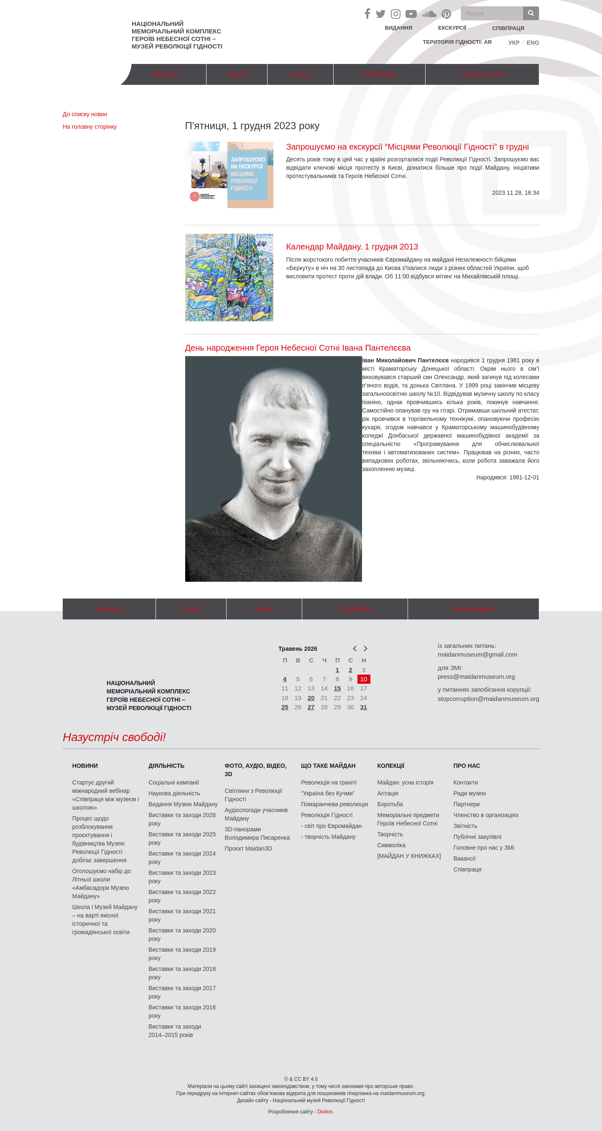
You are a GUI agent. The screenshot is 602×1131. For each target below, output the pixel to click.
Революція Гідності (326, 815)
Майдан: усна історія (405, 782)
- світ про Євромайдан (331, 826)
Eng (533, 42)
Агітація (387, 793)
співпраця (508, 28)
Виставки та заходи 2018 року (182, 973)
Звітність (465, 826)
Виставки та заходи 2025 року (182, 838)
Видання (399, 28)
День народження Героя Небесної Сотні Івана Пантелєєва (298, 347)
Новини (85, 765)
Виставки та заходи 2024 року (182, 857)
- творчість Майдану (328, 836)
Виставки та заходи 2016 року (182, 1011)
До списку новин (85, 114)
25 (284, 707)
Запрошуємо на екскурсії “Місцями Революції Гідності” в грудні (407, 146)
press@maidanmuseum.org (476, 676)
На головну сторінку (90, 126)
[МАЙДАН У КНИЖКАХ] (409, 856)
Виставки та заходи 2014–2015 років (174, 1030)
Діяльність (166, 765)
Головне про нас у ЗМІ (484, 847)
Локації (300, 74)
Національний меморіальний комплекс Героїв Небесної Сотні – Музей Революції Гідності (177, 35)
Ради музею (470, 793)
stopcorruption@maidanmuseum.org (488, 698)
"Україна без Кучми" (328, 793)
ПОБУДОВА (379, 74)
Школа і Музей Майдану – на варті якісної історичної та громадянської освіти (105, 919)
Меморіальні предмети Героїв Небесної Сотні (408, 819)
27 (311, 707)
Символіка (391, 845)
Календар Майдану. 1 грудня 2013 (352, 246)
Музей (236, 74)
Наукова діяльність (174, 793)
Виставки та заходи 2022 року (182, 896)
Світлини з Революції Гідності (253, 794)
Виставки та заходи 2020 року (182, 934)
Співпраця (468, 869)
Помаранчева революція (334, 804)
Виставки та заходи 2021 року (182, 915)
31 (363, 707)
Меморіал (165, 74)
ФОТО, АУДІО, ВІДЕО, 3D (256, 769)
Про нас (467, 765)
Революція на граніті (329, 782)
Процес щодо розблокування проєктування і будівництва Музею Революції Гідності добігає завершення (99, 839)
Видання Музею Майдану (182, 804)
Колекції (390, 765)
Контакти (466, 782)
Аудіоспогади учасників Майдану (256, 814)
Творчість (390, 834)
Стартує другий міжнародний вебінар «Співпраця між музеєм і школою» (105, 795)
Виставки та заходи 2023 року (182, 876)
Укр (514, 42)
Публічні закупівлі (478, 836)
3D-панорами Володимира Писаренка (257, 833)
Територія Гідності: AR (457, 42)
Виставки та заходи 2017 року (182, 992)
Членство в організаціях (486, 815)
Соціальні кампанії (173, 782)
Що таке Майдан (328, 765)
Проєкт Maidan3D (248, 848)
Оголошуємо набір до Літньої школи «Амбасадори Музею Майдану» (101, 883)
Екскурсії (452, 28)
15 (337, 688)
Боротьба (390, 804)
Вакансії (465, 858)
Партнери (467, 804)
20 (311, 697)
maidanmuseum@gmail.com (477, 654)
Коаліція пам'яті (482, 74)
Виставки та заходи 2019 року (182, 953)
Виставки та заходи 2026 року (182, 819)
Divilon (324, 1112)
